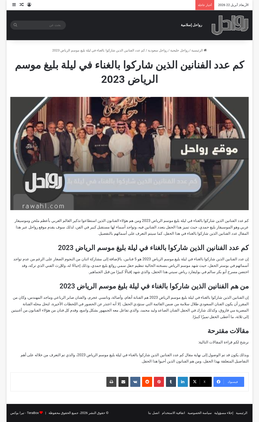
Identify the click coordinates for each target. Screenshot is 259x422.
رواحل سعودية (157, 50)
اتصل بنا (153, 413)
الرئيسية (199, 50)
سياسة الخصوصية (200, 413)
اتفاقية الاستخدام (173, 413)
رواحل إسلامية (191, 25)
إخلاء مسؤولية (223, 413)
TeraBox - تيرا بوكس (24, 413)
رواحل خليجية (179, 50)
